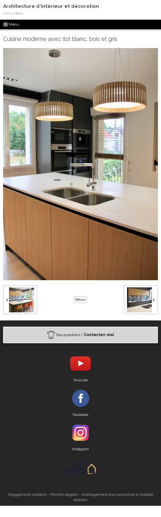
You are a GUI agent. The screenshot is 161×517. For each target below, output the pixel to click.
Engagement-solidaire (27, 494)
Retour (80, 299)
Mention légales (64, 494)
